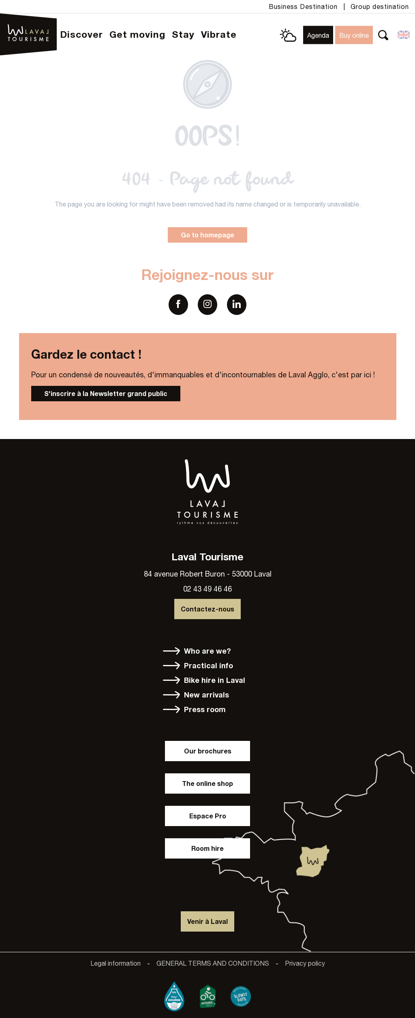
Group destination (380, 6)
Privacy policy (305, 963)
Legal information (115, 963)
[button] (383, 35)
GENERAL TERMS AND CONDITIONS (212, 963)
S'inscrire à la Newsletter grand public (105, 393)
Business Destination (303, 6)
